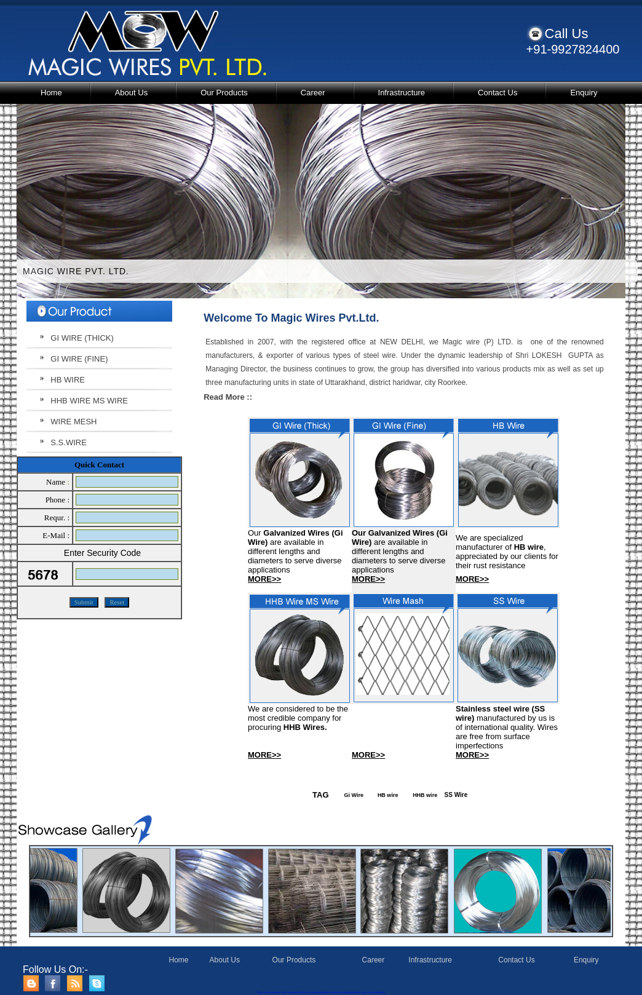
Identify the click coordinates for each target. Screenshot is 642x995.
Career (313, 92)
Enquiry (583, 92)
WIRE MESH (73, 421)
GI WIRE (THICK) (82, 338)
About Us (131, 92)
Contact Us (497, 92)
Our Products (224, 92)
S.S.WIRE (68, 442)
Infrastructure (402, 92)
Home (51, 92)
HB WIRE (67, 379)
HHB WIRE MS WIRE (89, 400)
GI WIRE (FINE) (79, 358)
